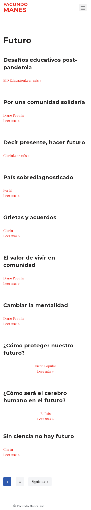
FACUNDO (15, 4)
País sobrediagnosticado (38, 177)
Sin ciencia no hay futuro (38, 436)
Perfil (7, 190)
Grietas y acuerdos (29, 217)
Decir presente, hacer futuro (44, 142)
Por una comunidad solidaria (44, 102)
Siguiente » (40, 481)
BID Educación (14, 80)
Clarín (8, 155)
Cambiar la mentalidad (35, 305)
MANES (15, 9)
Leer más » (33, 80)
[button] (83, 7)
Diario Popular (14, 115)
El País (46, 413)
